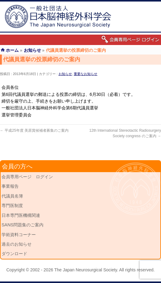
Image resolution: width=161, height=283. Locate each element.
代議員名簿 (12, 196)
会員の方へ (17, 166)
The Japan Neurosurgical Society (85, 269)
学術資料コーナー (19, 234)
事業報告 (10, 186)
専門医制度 (12, 205)
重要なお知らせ (85, 74)
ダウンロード (14, 253)
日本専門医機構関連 (21, 215)
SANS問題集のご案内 (22, 224)
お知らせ (65, 74)
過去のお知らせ (17, 244)
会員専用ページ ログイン (27, 176)
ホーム (12, 50)
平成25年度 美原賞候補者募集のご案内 (34, 130)
